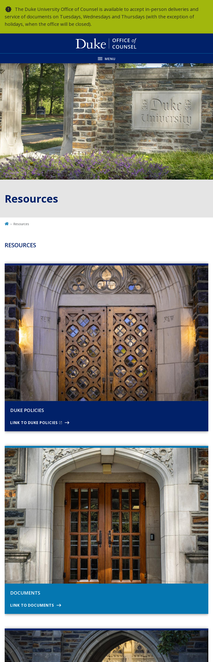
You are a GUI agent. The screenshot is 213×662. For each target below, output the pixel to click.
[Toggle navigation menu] (106, 58)
